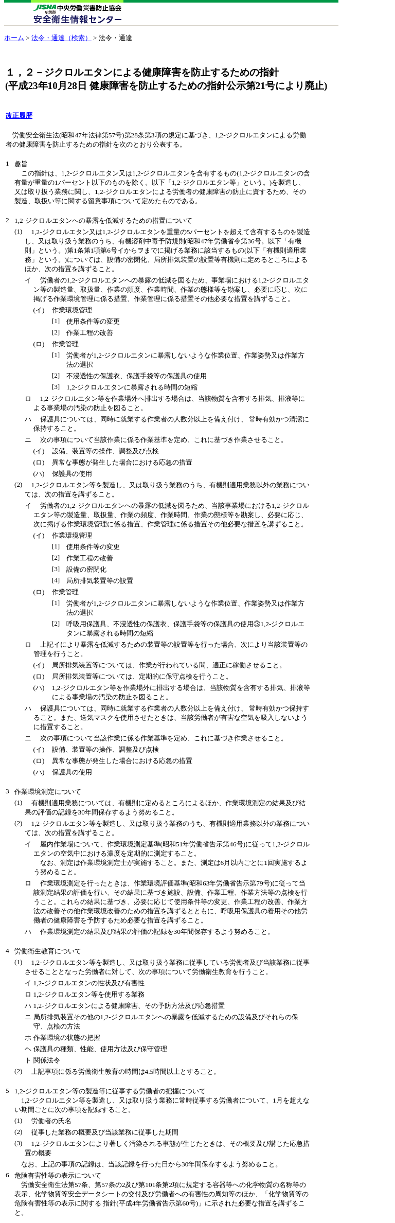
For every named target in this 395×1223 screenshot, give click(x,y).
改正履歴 (19, 115)
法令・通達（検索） (61, 38)
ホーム (14, 38)
